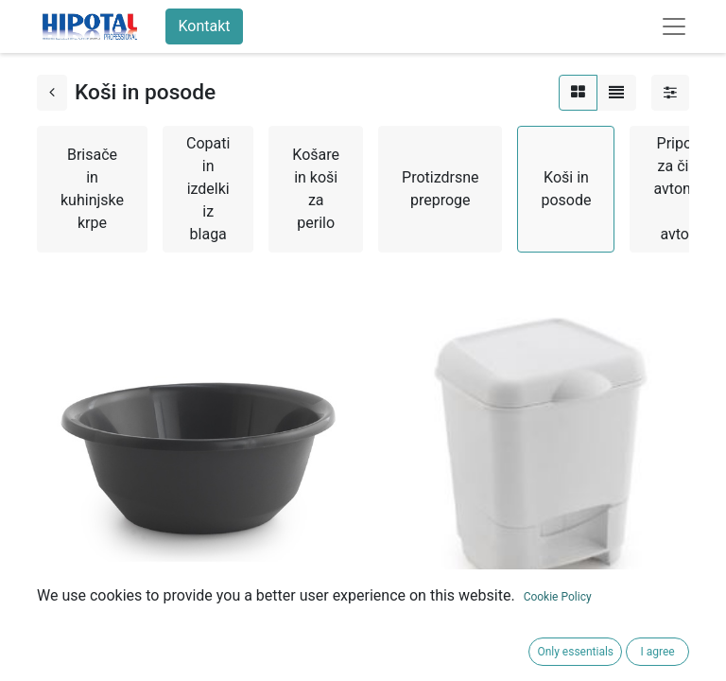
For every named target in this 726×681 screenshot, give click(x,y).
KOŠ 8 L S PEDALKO (439, 623)
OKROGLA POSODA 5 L (115, 623)
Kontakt (204, 26)
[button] (56, 657)
